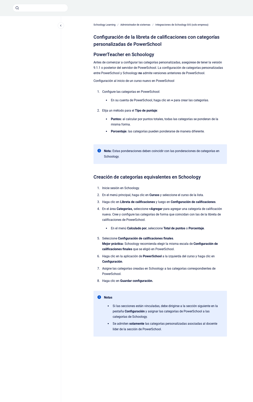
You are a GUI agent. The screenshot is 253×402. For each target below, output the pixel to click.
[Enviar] (17, 8)
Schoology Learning (104, 24)
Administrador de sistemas (135, 24)
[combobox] (40, 8)
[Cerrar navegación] (61, 25)
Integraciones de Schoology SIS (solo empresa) (182, 24)
